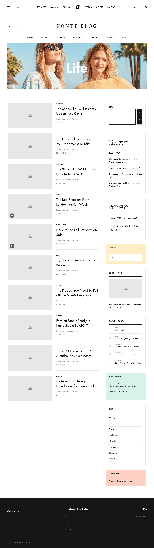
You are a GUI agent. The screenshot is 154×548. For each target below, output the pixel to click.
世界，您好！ (115, 153)
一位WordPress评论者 (121, 226)
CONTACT (111, 7)
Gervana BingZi (130, 218)
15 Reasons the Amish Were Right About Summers (133, 347)
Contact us (13, 511)
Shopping (110, 38)
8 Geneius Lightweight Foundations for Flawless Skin (134, 338)
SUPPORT (99, 7)
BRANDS (66, 7)
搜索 (111, 107)
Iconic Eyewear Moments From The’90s (125, 168)
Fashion (30, 38)
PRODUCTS (41, 7)
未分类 (124, 38)
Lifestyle (45, 38)
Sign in (135, 7)
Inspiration (60, 38)
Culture (95, 38)
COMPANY (54, 7)
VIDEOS (88, 7)
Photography (78, 38)
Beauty (59, 254)
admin (113, 218)
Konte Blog (77, 26)
